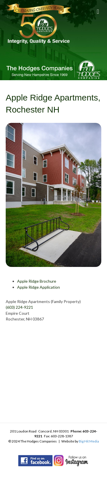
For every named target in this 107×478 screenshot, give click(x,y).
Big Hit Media (89, 441)
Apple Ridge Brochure (36, 281)
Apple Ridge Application (38, 287)
